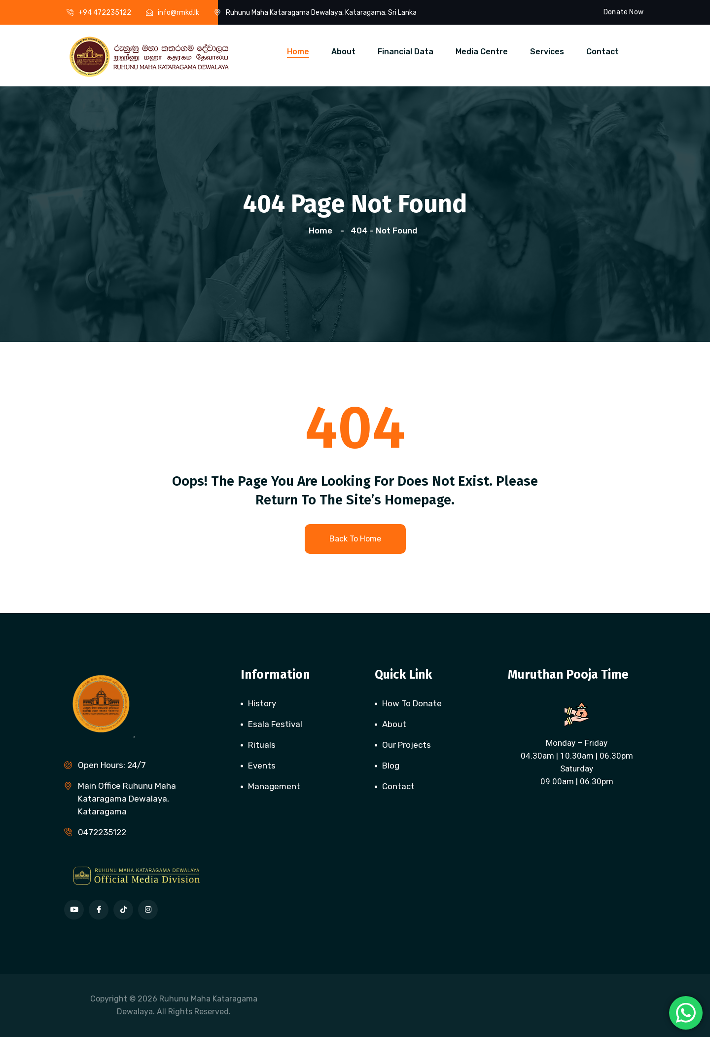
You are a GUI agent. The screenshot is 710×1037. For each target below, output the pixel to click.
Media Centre (482, 51)
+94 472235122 (104, 12)
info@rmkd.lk (178, 12)
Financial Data (405, 51)
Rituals (262, 745)
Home (298, 51)
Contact (602, 51)
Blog (390, 765)
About (343, 51)
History (262, 703)
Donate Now (623, 12)
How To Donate (412, 703)
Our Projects (406, 745)
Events (262, 765)
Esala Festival (275, 724)
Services (547, 51)
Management (274, 786)
